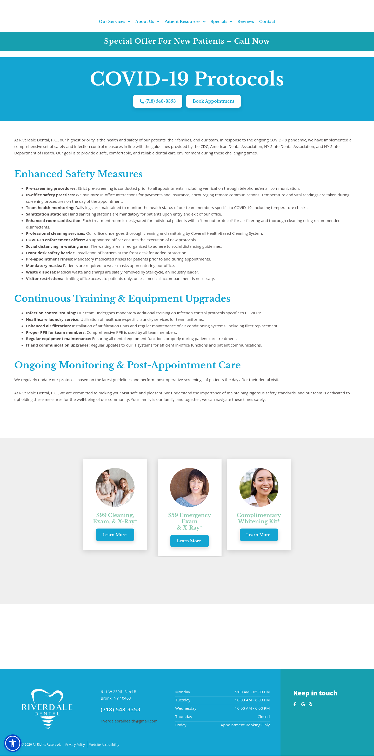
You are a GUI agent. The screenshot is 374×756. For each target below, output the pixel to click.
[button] (12, 743)
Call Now (252, 47)
